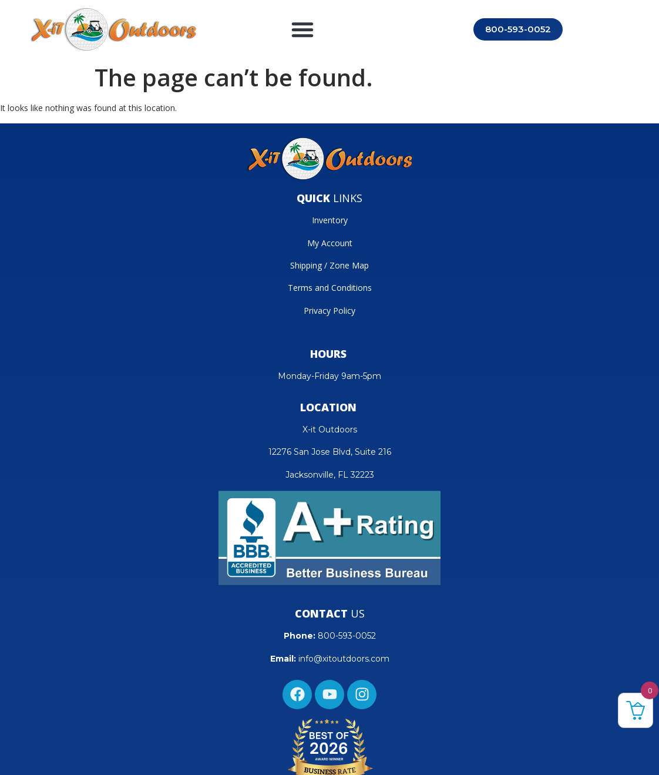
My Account (329, 243)
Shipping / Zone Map (329, 265)
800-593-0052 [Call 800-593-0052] (518, 29)
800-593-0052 (347, 635)
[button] (302, 29)
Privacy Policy (329, 310)
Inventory (330, 220)
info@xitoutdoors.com (343, 658)
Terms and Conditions (330, 287)
